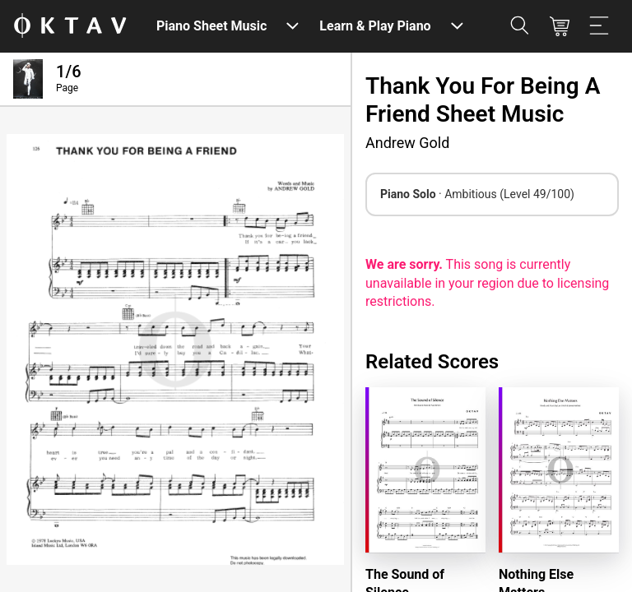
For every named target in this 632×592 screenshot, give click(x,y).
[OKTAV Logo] (70, 26)
